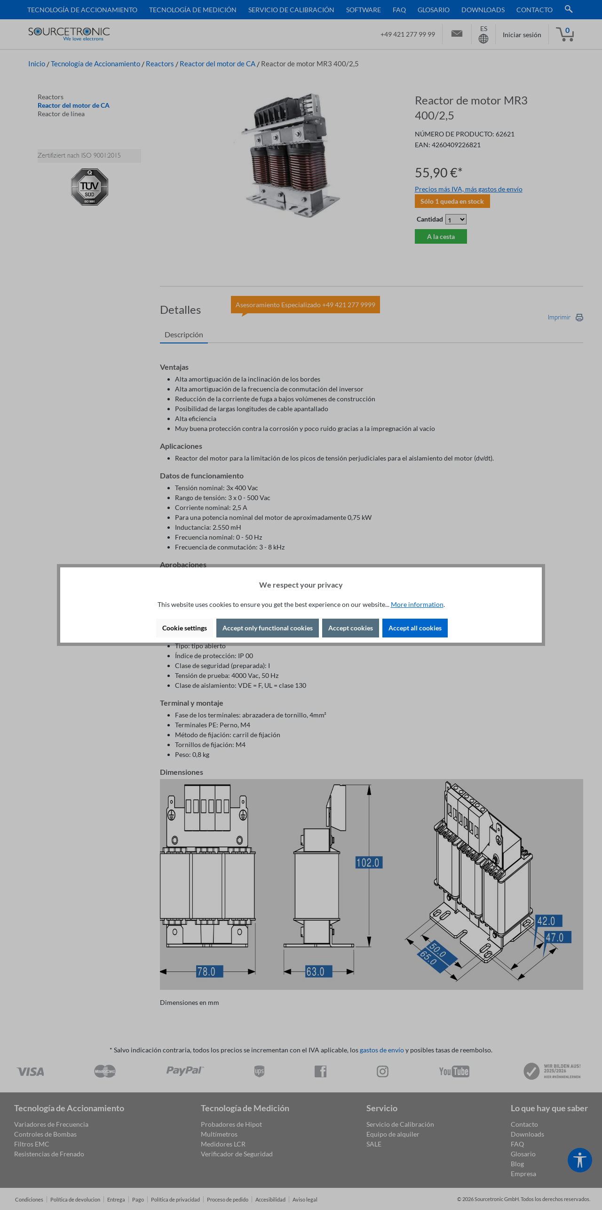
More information (417, 604)
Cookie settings (184, 628)
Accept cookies (350, 628)
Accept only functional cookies (267, 628)
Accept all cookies (415, 628)
